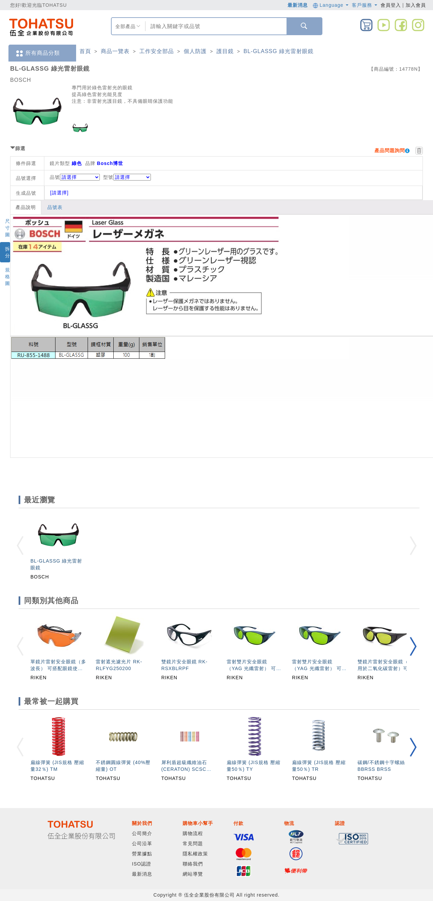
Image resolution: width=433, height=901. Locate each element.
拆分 (7, 252)
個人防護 (195, 51)
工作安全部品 (156, 51)
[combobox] (215, 26)
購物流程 (193, 833)
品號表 (55, 207)
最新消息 (298, 5)
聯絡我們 (193, 864)
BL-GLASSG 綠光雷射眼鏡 (279, 51)
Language (330, 5)
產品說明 (26, 207)
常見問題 (193, 843)
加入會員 (416, 5)
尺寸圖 (7, 227)
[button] (413, 646)
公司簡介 (142, 833)
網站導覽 (193, 874)
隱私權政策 (195, 853)
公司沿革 (142, 843)
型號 (127, 177)
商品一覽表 (115, 51)
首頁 (85, 51)
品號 (75, 177)
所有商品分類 (37, 53)
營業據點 (142, 853)
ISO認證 (141, 864)
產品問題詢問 (389, 150)
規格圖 (7, 276)
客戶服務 (364, 5)
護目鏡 (225, 51)
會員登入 (391, 5)
